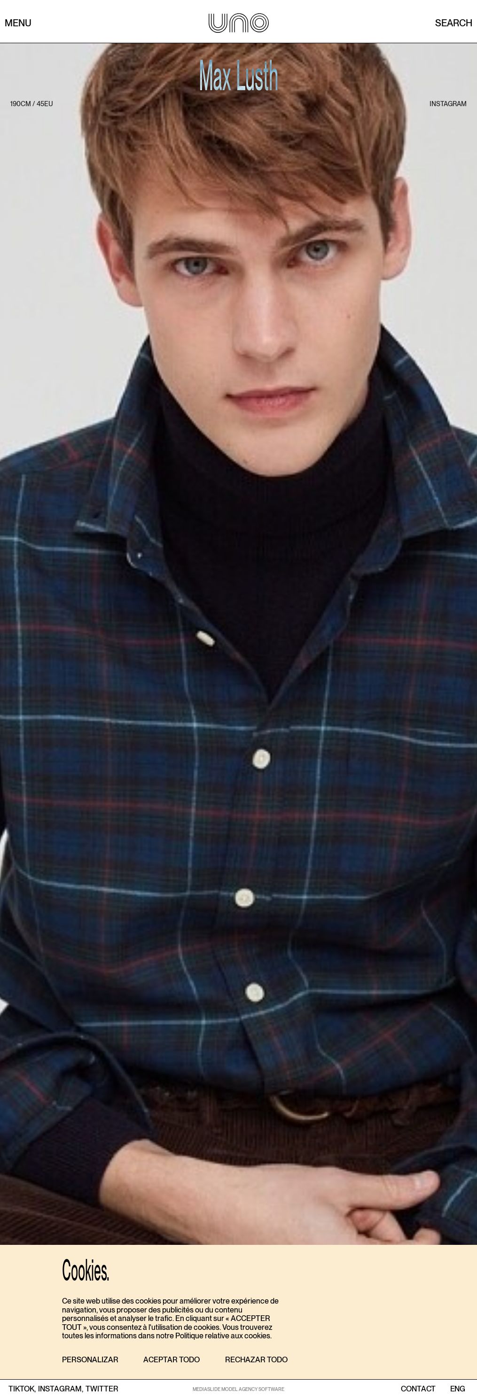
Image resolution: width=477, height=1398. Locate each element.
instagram (448, 104)
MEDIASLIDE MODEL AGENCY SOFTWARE (238, 1389)
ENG (457, 1389)
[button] (90, 1360)
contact (418, 1389)
